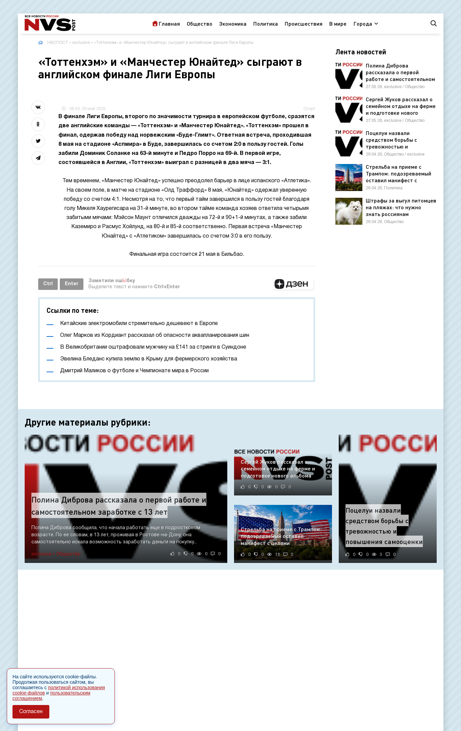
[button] (293, 284)
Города (362, 23)
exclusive (81, 43)
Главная (169, 23)
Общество (199, 23)
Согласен (31, 711)
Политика (265, 23)
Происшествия (304, 23)
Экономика (233, 23)
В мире (338, 23)
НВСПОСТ (57, 43)
